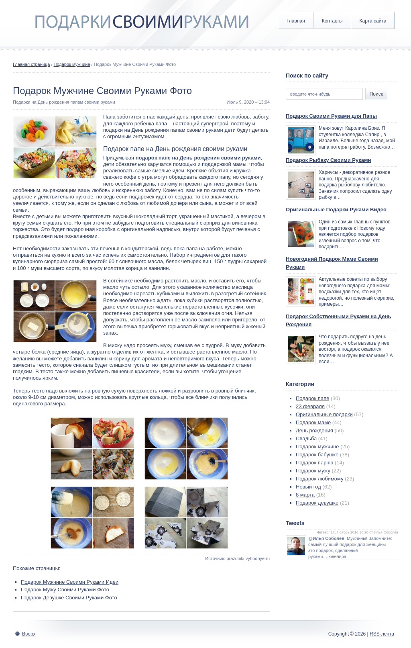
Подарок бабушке (317, 455)
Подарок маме (313, 422)
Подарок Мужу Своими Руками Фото (65, 590)
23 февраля (310, 406)
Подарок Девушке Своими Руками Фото (69, 598)
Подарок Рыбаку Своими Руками (328, 160)
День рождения (314, 430)
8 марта (305, 495)
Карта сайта (373, 21)
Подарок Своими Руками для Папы (331, 116)
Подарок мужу (313, 471)
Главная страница (31, 64)
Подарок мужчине (72, 64)
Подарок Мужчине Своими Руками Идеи (69, 582)
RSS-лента (382, 634)
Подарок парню (314, 463)
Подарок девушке (317, 503)
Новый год (308, 487)
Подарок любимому (320, 479)
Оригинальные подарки (324, 414)
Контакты (332, 21)
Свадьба (306, 438)
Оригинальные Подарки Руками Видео (336, 209)
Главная (296, 21)
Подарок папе (312, 398)
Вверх (28, 634)
